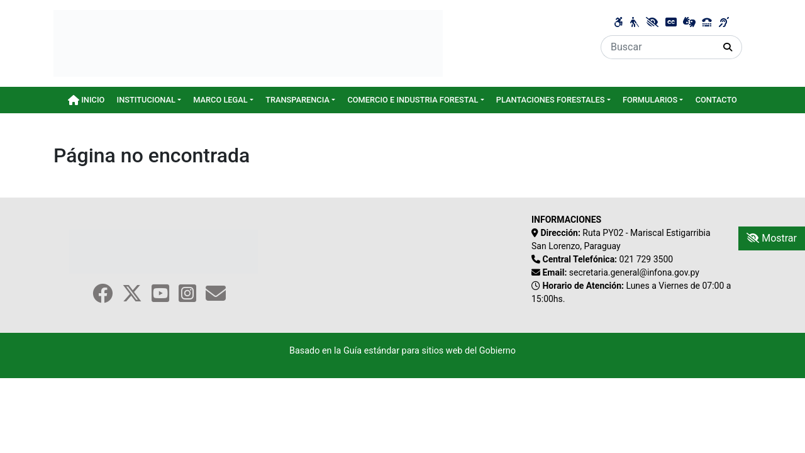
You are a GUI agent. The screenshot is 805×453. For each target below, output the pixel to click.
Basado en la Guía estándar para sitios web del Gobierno (402, 350)
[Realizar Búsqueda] (728, 47)
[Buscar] (657, 47)
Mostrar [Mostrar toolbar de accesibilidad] (772, 238)
